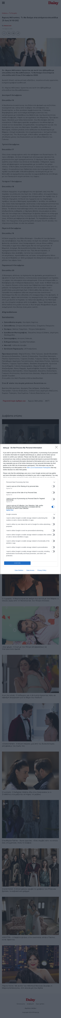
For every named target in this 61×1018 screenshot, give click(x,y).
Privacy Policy (41, 570)
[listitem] (30, 482)
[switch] (53, 486)
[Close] (57, 448)
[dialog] (30, 509)
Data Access (30, 570)
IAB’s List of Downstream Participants (38, 467)
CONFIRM (17, 563)
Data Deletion (19, 570)
